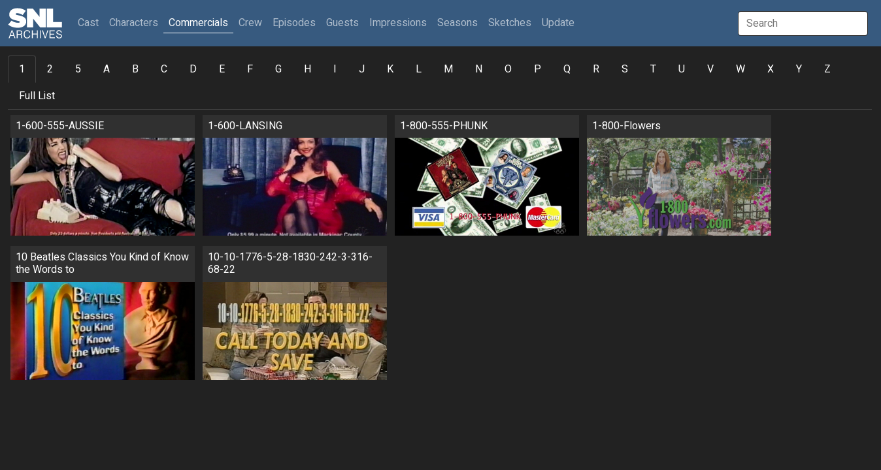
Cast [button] (91, 22)
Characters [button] (133, 23)
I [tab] (335, 69)
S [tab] (625, 69)
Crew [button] (250, 23)
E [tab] (222, 69)
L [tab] (419, 69)
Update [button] (558, 23)
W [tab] (740, 69)
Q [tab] (567, 69)
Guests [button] (342, 23)
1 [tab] (22, 69)
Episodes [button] (294, 23)
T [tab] (653, 69)
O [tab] (508, 69)
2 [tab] (50, 69)
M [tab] (448, 69)
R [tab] (596, 69)
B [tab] (135, 69)
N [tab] (478, 69)
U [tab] (681, 69)
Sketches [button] (509, 23)
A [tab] (106, 69)
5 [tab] (78, 69)
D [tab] (193, 69)
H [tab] (307, 69)
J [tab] (362, 69)
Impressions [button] (398, 23)
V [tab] (710, 69)
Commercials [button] (198, 23)
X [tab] (770, 69)
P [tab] (537, 69)
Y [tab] (799, 69)
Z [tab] (827, 69)
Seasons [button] (457, 23)
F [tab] (250, 69)
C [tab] (164, 69)
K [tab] (390, 69)
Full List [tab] (37, 96)
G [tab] (278, 69)
